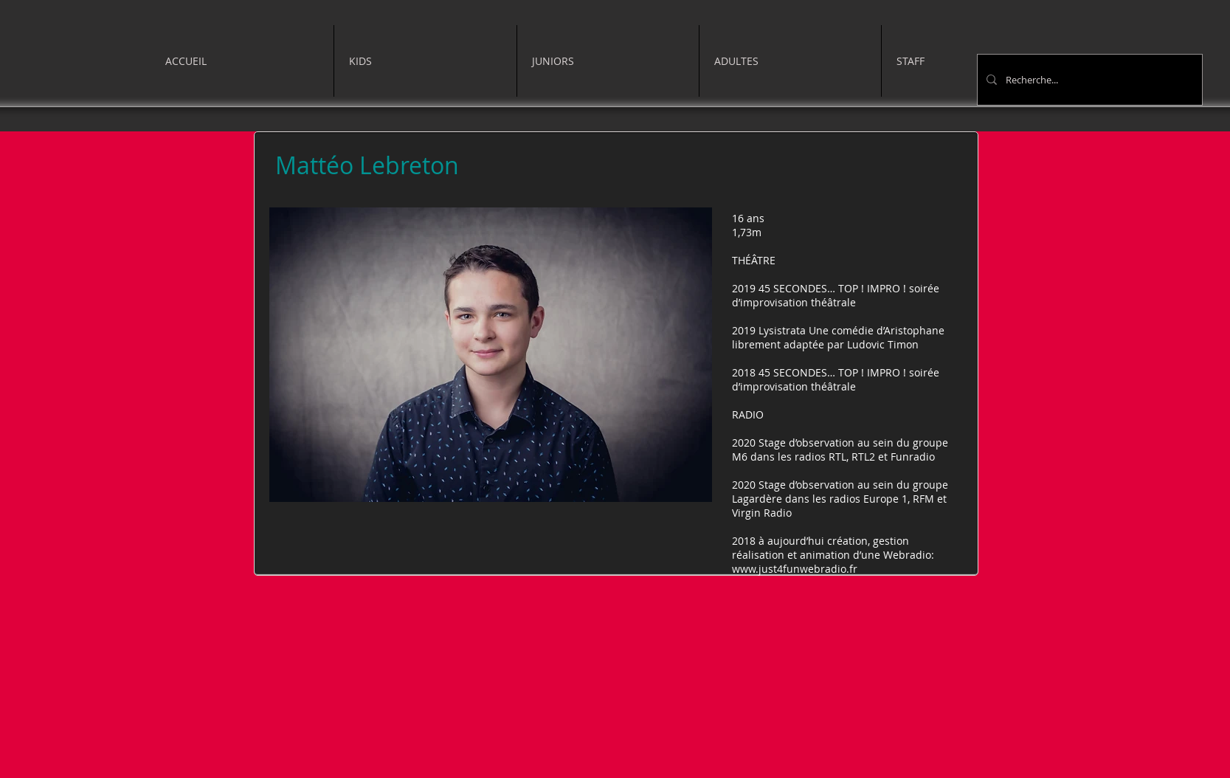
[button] (425, 61)
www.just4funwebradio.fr (794, 569)
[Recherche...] (1088, 80)
